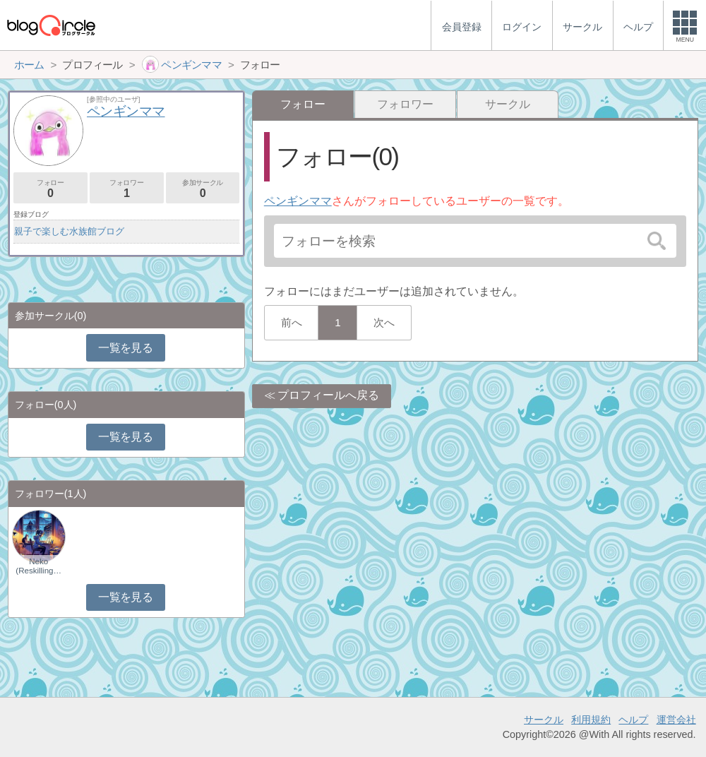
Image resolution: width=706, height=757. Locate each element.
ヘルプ (633, 719)
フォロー (50, 189)
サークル (507, 104)
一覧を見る (125, 348)
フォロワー (405, 104)
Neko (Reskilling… (38, 565)
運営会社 (676, 719)
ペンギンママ (298, 201)
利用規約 (591, 719)
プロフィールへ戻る (328, 395)
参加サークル (203, 189)
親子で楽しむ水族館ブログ (69, 231)
